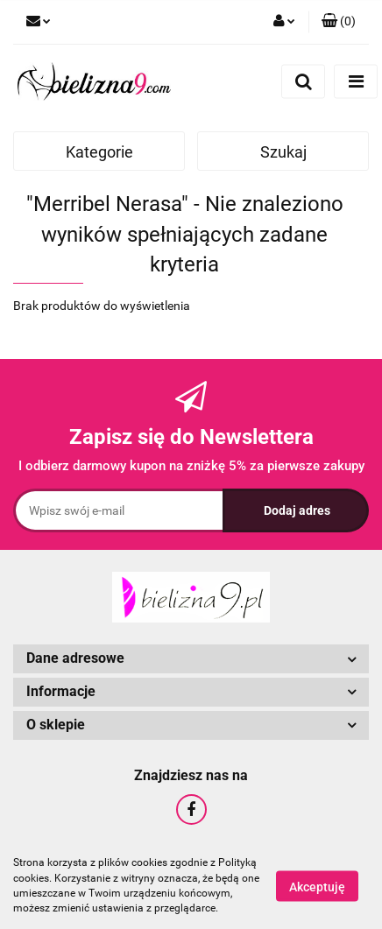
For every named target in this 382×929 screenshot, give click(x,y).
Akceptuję (317, 886)
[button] (338, 22)
